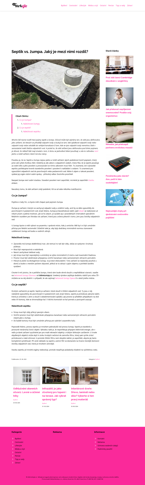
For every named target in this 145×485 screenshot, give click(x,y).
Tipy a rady (120, 5)
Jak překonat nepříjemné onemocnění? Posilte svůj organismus (118, 112)
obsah (81, 211)
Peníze (111, 5)
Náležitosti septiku (31, 131)
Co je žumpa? (25, 120)
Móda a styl (93, 5)
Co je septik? (25, 127)
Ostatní (103, 5)
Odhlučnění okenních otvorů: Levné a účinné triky (26, 392)
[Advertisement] (72, 26)
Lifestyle (82, 5)
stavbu (91, 180)
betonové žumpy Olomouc (25, 275)
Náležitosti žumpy (31, 123)
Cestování (73, 5)
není (96, 151)
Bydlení (64, 5)
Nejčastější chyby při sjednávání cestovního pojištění (117, 214)
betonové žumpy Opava (65, 278)
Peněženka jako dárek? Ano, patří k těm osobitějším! (117, 179)
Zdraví (129, 5)
